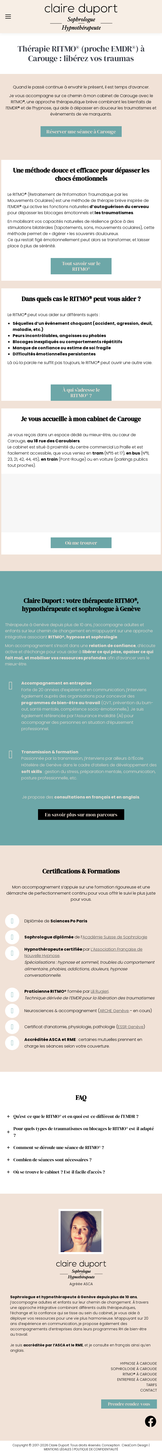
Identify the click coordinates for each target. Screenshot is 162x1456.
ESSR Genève (130, 1027)
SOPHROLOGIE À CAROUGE (134, 1368)
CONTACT (148, 1390)
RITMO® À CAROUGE (140, 1374)
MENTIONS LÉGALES (57, 1449)
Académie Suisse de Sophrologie (114, 937)
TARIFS (151, 1384)
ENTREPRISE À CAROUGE (137, 1379)
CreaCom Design (135, 1445)
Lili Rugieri (100, 991)
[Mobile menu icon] (8, 17)
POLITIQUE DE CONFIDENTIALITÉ (96, 1449)
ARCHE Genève (114, 1011)
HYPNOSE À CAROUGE (138, 1363)
